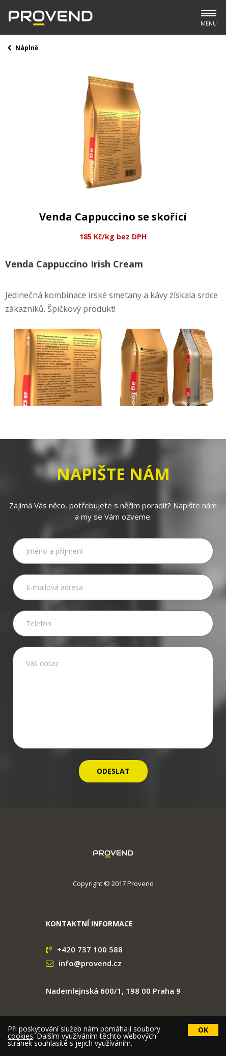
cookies (20, 1036)
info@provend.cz (84, 963)
